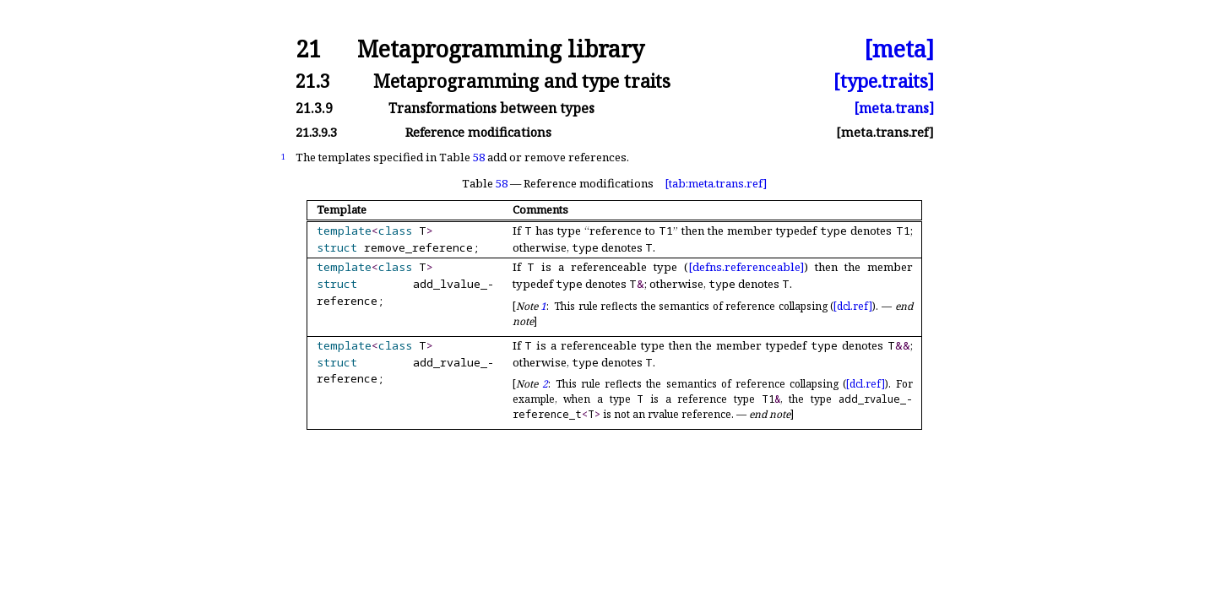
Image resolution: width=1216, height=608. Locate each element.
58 (479, 157)
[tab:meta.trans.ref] (716, 183)
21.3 (313, 81)
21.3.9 (314, 108)
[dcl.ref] (852, 306)
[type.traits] (883, 81)
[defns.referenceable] (746, 266)
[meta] (899, 49)
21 (308, 49)
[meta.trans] (894, 108)
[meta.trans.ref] (885, 132)
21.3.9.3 (316, 132)
